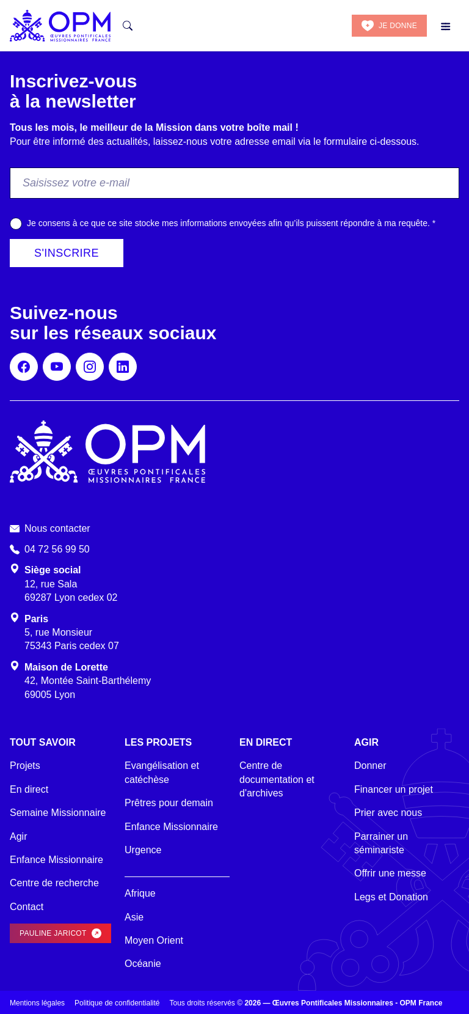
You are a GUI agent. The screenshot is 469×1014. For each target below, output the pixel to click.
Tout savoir (43, 742)
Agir (18, 836)
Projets (25, 765)
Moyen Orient (154, 940)
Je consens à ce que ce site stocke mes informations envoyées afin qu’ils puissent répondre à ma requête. (231, 223)
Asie (134, 917)
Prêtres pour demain (169, 803)
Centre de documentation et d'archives (276, 779)
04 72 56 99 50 (57, 549)
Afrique (140, 893)
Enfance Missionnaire (56, 859)
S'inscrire (66, 253)
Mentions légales (37, 1003)
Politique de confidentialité (117, 1003)
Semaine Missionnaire (58, 812)
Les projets (158, 742)
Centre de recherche (54, 883)
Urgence (143, 850)
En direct (29, 789)
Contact (26, 907)
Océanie (143, 963)
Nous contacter (57, 528)
